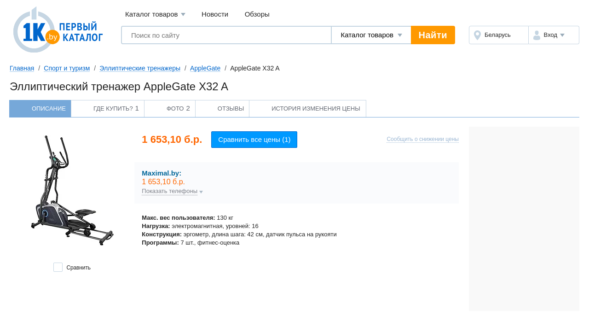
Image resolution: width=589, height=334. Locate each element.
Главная (22, 68)
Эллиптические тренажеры (139, 68)
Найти (433, 35)
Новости (215, 14)
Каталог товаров (155, 14)
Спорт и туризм (67, 68)
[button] (554, 35)
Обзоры (257, 14)
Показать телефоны (169, 191)
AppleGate (205, 68)
